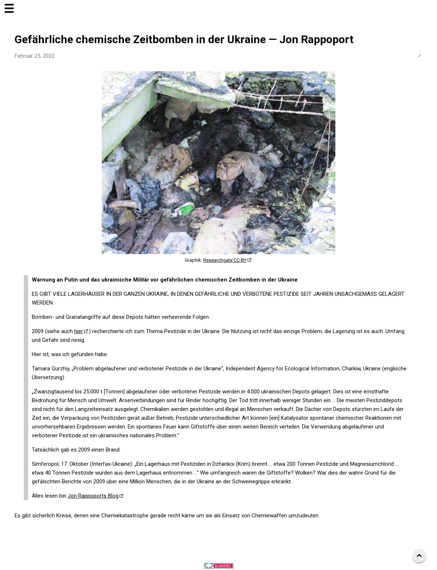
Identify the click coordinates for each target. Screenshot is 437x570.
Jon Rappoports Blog (93, 495)
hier (78, 331)
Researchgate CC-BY (224, 260)
